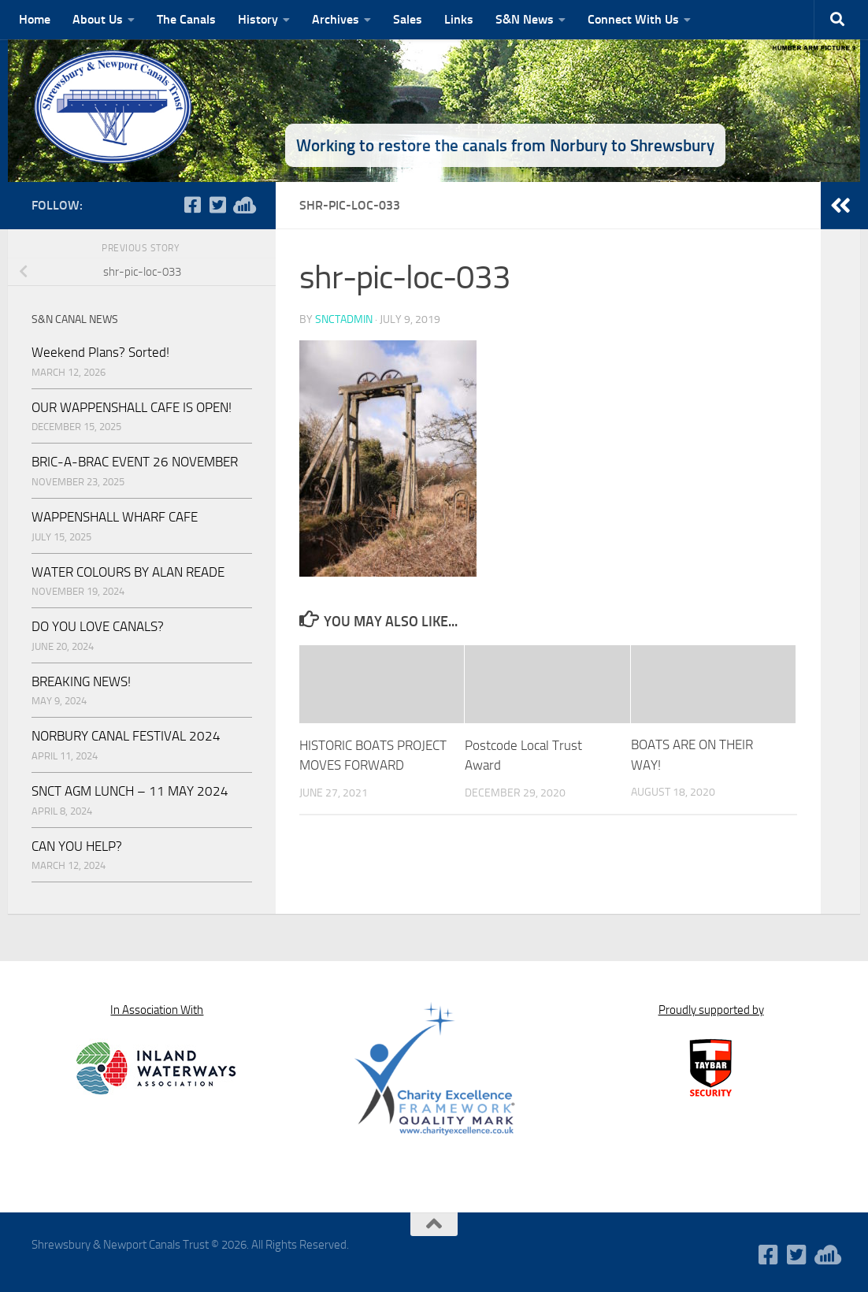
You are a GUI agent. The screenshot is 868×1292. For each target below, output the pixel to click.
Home (34, 19)
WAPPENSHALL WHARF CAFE (115, 517)
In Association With (156, 1010)
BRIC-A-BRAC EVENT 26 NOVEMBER (135, 462)
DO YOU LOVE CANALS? (98, 626)
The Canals (186, 19)
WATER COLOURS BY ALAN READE (128, 572)
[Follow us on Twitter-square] (217, 204)
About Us (97, 19)
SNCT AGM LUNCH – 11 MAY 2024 (130, 791)
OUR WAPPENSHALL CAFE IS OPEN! (132, 407)
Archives (335, 19)
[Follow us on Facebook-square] (192, 204)
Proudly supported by (711, 1010)
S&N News (524, 19)
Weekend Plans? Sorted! (100, 352)
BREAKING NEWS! (81, 681)
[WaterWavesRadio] (242, 204)
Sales (407, 19)
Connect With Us (633, 19)
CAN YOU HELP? (77, 846)
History (258, 19)
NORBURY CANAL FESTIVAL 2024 (126, 736)
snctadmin (344, 319)
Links (458, 19)
